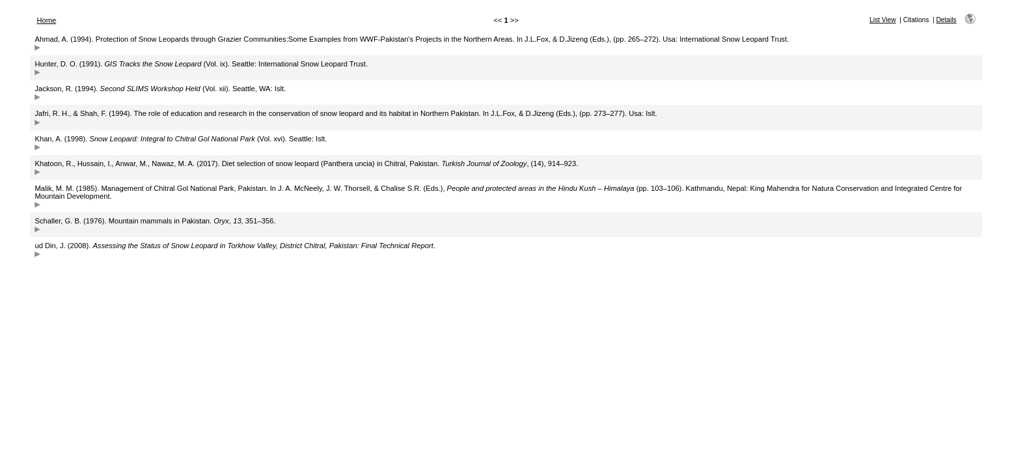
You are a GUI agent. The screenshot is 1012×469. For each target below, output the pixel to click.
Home (46, 20)
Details (947, 19)
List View (882, 19)
